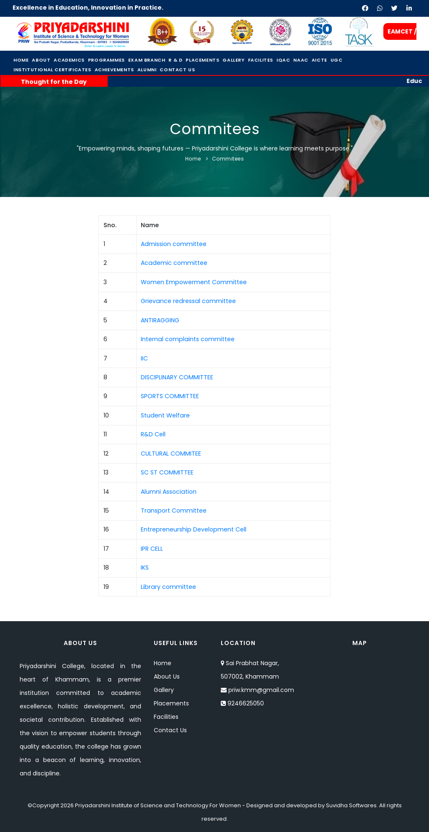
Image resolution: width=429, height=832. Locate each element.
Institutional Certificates (52, 69)
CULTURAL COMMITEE (171, 453)
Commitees (228, 158)
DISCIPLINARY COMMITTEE (177, 377)
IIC (144, 358)
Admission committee (174, 244)
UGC (337, 60)
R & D (175, 60)
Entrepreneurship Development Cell (193, 529)
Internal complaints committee (188, 339)
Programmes (106, 60)
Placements (202, 60)
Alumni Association (168, 491)
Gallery (233, 60)
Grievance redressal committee (188, 301)
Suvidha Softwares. (352, 805)
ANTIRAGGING (160, 320)
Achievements (114, 69)
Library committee (168, 587)
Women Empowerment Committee (194, 282)
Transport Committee (174, 510)
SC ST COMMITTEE (167, 472)
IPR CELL (152, 548)
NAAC (300, 60)
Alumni (147, 69)
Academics (69, 60)
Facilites (260, 60)
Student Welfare (165, 415)
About (41, 60)
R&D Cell (153, 434)
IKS (145, 567)
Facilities (166, 717)
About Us (167, 676)
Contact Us (177, 69)
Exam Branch (146, 60)
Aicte (319, 60)
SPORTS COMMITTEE (170, 396)
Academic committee (174, 263)
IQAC (283, 60)
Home (20, 60)
